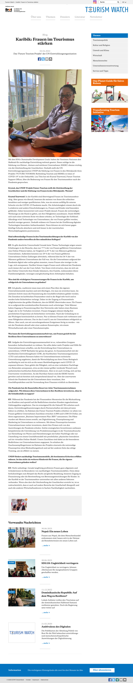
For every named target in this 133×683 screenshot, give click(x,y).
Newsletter (96, 19)
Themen (50, 19)
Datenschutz (45, 680)
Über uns (36, 19)
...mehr (45, 546)
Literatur (80, 19)
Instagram (94, 2)
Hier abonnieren (102, 670)
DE (123, 2)
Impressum (35, 680)
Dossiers (65, 19)
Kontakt (28, 680)
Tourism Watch (9, 2)
